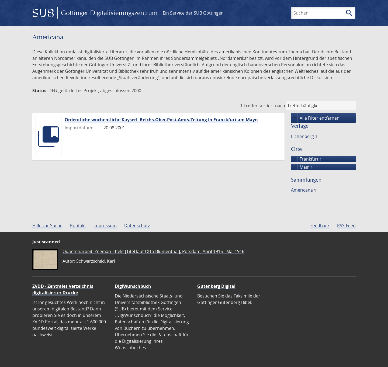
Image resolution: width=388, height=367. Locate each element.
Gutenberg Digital (216, 286)
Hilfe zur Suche (47, 225)
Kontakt (78, 225)
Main (302, 167)
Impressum (105, 225)
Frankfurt (306, 159)
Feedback (320, 225)
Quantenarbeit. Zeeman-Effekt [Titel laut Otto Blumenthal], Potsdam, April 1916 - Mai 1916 (153, 251)
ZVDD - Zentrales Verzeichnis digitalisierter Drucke (62, 289)
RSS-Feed (346, 225)
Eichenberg (304, 136)
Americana (303, 190)
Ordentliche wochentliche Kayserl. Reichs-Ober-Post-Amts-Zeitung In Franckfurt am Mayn (161, 120)
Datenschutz (137, 225)
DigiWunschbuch (133, 286)
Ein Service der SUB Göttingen (193, 13)
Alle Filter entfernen (315, 118)
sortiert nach (272, 106)
